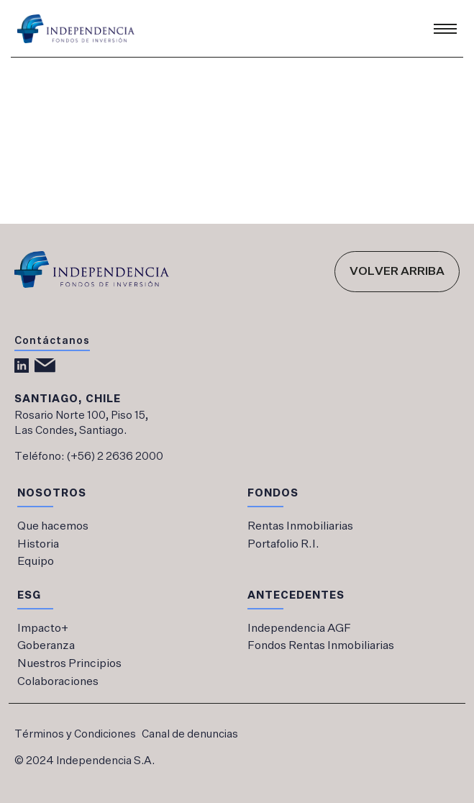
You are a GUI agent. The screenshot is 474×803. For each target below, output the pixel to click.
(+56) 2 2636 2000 (114, 456)
